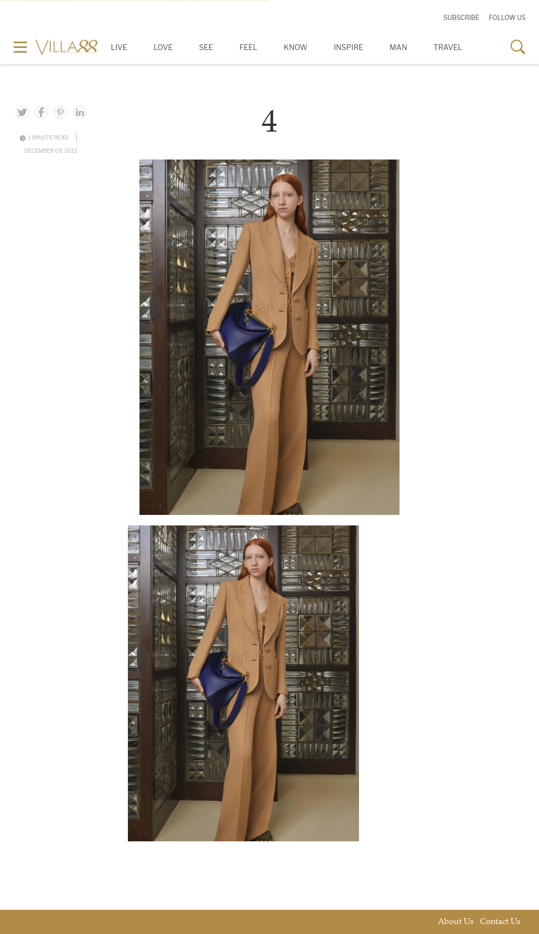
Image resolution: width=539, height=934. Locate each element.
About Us (456, 922)
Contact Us (500, 922)
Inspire (348, 47)
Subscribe (461, 18)
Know (295, 47)
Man (398, 47)
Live (119, 47)
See (206, 47)
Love (163, 47)
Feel (248, 47)
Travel (448, 47)
